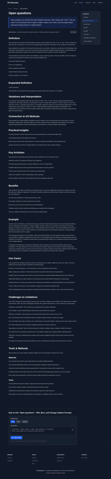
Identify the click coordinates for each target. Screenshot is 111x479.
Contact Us (59, 460)
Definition (86, 17)
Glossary (16, 8)
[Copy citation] (72, 429)
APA (13, 421)
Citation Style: (14, 418)
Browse (81, 2)
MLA (18, 421)
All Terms (9, 457)
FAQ (33, 463)
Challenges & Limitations (90, 37)
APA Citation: (14, 425)
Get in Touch (84, 457)
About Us (34, 457)
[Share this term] (73, 32)
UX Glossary (12, 3)
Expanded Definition (88, 20)
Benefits (86, 27)
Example (86, 31)
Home (75, 2)
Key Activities (87, 24)
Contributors (35, 460)
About (94, 2)
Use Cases (86, 34)
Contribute (100, 2)
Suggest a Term (60, 457)
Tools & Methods (88, 41)
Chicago (25, 421)
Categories (88, 2)
